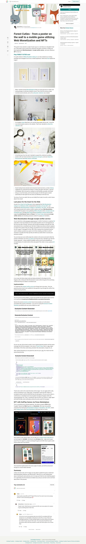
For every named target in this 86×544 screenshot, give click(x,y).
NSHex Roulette (38, 211)
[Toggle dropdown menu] (54, 493)
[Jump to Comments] (8, 42)
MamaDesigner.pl (31, 89)
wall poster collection (38, 93)
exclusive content (27, 302)
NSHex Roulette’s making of (30, 56)
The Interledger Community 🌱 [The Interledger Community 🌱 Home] (36, 539)
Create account (76, 1)
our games (31, 238)
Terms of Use (58, 542)
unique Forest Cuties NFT (46, 437)
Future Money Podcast (41, 541)
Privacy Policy (52, 542)
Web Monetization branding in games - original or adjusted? (69, 44)
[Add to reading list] (8, 47)
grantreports (21, 43)
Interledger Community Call (37, 542)
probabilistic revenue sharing (43, 212)
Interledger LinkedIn (18, 541)
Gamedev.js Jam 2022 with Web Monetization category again (69, 38)
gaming (16, 43)
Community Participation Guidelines (52, 541)
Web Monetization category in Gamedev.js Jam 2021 (33, 207)
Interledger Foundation (10, 541)
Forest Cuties (40, 214)
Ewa (48, 58)
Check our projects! (69, 23)
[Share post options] (8, 55)
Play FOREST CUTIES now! (22, 54)
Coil (43, 215)
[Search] (10, 2)
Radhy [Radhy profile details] (18, 493)
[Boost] (8, 51)
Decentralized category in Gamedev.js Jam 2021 (38, 407)
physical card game (38, 156)
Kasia (23, 122)
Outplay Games (20, 409)
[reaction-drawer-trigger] (7, 38)
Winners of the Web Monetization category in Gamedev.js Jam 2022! (69, 32)
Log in (69, 1)
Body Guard (29, 212)
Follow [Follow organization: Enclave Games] (69, 9)
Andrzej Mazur (20, 26)
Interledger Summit (28, 542)
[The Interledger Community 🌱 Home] (7, 1)
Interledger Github (26, 541)
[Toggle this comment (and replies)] (15, 496)
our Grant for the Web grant (25, 204)
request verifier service (28, 286)
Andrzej (52, 188)
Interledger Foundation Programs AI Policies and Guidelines (69, 541)
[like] (18, 500)
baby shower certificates (31, 158)
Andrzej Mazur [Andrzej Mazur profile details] (24, 504)
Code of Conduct (31, 529)
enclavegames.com (34, 27)
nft (26, 43)
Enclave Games (27, 26)
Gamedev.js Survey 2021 (42, 206)
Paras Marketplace (30, 409)
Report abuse (38, 529)
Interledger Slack (33, 541)
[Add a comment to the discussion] (35, 489)
